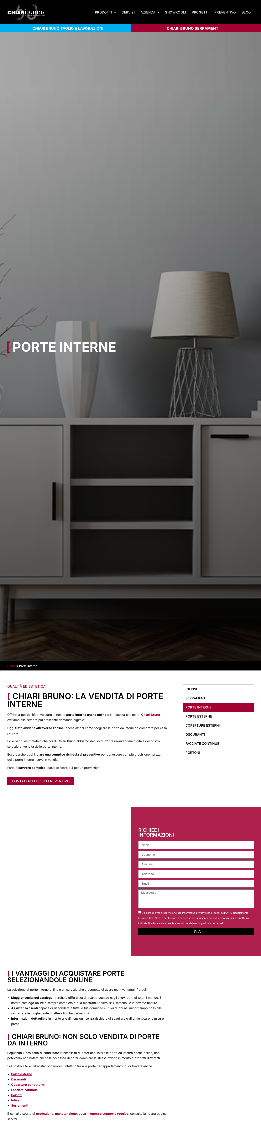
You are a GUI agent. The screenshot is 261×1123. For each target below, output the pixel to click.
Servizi (128, 12)
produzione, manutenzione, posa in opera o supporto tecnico (82, 1113)
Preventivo (225, 12)
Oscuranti (195, 734)
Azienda (150, 12)
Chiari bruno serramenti (193, 28)
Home (11, 666)
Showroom (175, 12)
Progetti (200, 12)
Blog (246, 12)
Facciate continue (202, 744)
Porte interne (198, 707)
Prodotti (105, 12)
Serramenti (195, 698)
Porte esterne (198, 716)
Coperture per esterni (27, 1085)
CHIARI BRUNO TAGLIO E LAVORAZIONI (68, 28)
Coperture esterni (202, 725)
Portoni (192, 753)
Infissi (191, 689)
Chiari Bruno (150, 715)
